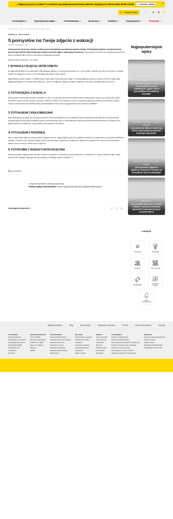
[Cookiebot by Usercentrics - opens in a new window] (127, 232)
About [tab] (123, 240)
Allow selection (106, 286)
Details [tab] (87, 240)
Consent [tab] (50, 240)
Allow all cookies (127, 286)
